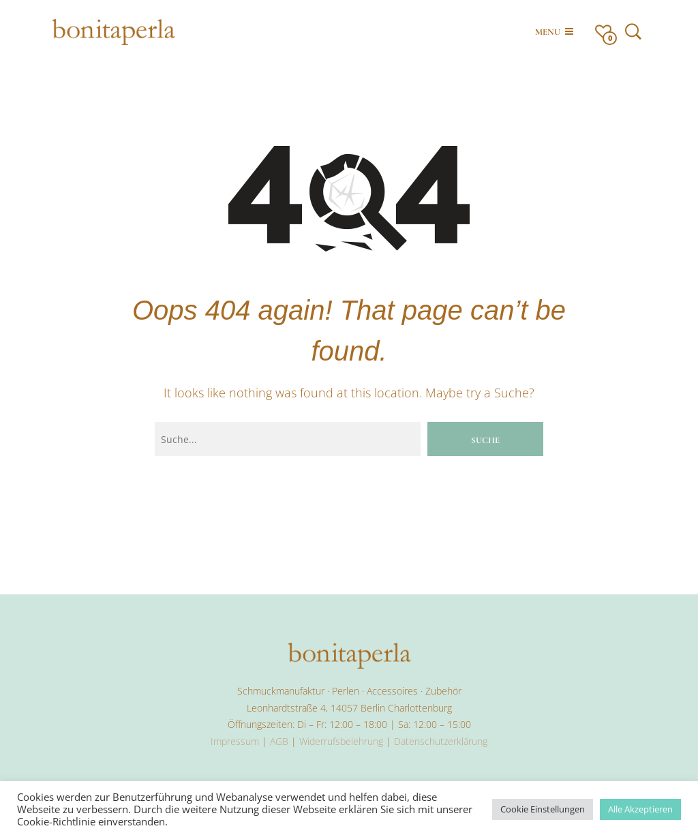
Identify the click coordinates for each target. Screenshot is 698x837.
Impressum (235, 741)
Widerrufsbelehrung (341, 741)
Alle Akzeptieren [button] (640, 809)
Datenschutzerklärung (440, 741)
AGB (279, 741)
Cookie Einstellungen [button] (542, 809)
